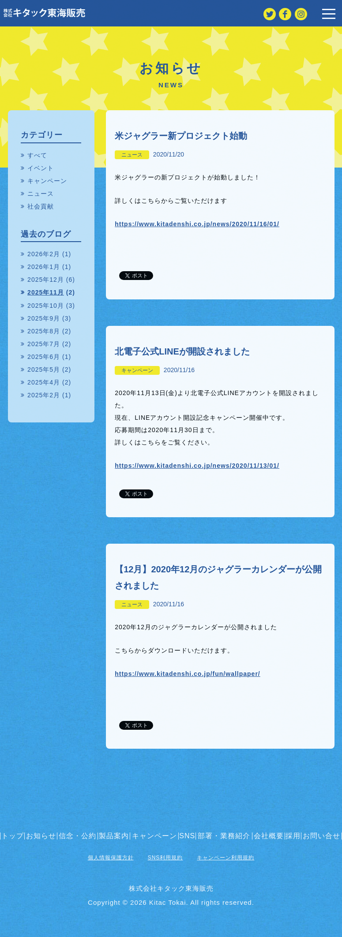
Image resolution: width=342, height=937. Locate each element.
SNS (187, 836)
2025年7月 (43, 343)
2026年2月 (43, 254)
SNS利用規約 (165, 857)
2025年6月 (43, 356)
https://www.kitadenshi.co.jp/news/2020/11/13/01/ (197, 465)
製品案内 (114, 836)
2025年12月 (45, 279)
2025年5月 (43, 369)
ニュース (132, 154)
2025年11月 (45, 292)
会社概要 (269, 836)
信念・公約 (77, 836)
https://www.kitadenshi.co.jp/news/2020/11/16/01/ (197, 224)
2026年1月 (43, 266)
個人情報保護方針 (111, 857)
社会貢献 (40, 206)
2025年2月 (43, 395)
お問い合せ (321, 836)
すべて (37, 155)
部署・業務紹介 (224, 836)
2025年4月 (43, 382)
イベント (40, 168)
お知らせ (41, 836)
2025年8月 (43, 331)
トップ (12, 836)
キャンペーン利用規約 (225, 857)
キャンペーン (137, 370)
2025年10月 (45, 305)
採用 (293, 836)
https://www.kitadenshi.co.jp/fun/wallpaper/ (187, 673)
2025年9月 (43, 318)
